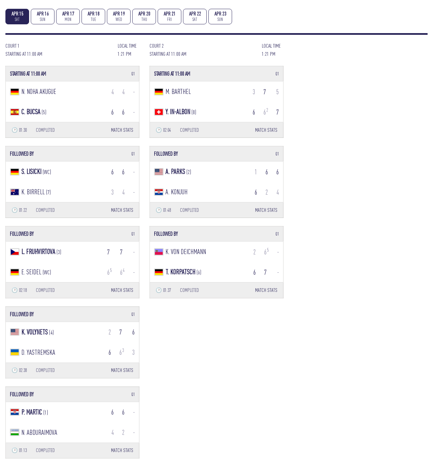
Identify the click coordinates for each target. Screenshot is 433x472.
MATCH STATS (122, 130)
